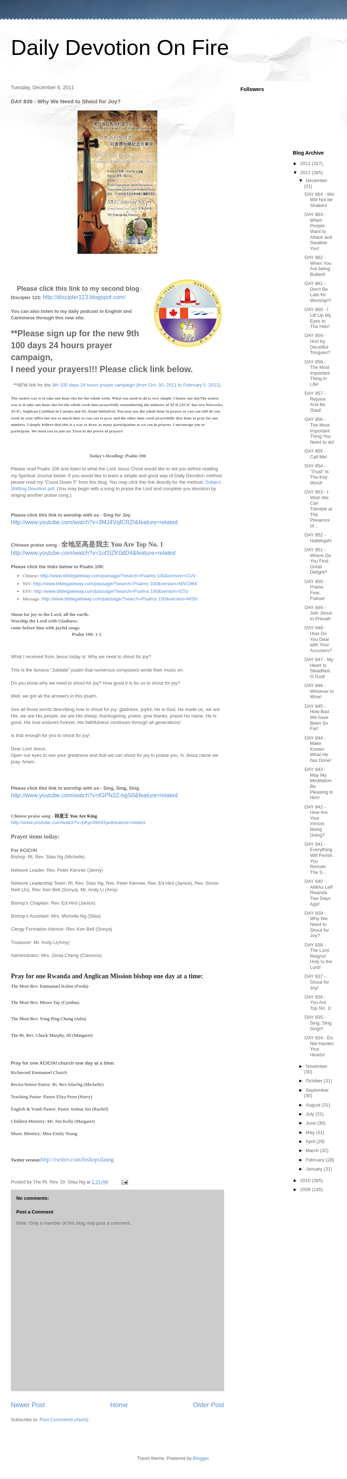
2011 (306, 172)
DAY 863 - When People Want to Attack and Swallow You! (318, 231)
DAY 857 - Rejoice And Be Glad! (315, 402)
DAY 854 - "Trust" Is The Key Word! (316, 474)
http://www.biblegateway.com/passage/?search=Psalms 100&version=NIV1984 (115, 583)
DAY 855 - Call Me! (315, 454)
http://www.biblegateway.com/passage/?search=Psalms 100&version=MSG (120, 598)
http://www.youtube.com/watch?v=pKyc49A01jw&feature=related (78, 822)
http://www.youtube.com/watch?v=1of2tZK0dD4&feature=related (93, 553)
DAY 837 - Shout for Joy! (316, 982)
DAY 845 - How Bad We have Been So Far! (316, 717)
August (314, 1105)
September (317, 1090)
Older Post (208, 1405)
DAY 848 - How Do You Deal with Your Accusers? (318, 639)
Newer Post (28, 1405)
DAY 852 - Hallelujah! (318, 537)
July (311, 1114)
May (311, 1132)
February (316, 1160)
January (315, 1169)
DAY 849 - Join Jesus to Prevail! (318, 613)
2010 (306, 1180)
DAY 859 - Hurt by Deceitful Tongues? (317, 344)
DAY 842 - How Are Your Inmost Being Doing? (315, 821)
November (316, 1066)
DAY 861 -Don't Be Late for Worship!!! (317, 292)
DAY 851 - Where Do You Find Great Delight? (317, 561)
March (313, 1150)
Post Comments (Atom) (64, 1419)
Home (119, 1405)
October (315, 1080)
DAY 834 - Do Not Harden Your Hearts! (319, 1046)
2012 (306, 163)
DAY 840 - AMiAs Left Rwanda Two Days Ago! (318, 892)
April (311, 1141)
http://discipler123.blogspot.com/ (84, 297)
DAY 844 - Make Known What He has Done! (317, 749)
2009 (306, 1189)
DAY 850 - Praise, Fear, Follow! (315, 590)
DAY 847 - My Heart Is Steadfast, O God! (318, 668)
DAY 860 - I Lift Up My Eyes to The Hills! (317, 318)
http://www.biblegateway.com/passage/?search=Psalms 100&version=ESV (111, 591)
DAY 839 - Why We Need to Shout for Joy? (316, 924)
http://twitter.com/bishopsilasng (77, 1159)
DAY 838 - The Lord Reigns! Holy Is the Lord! (318, 956)
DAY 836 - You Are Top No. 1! (317, 1002)
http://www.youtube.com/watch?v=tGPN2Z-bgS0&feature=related (94, 795)
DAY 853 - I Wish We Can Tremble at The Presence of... (318, 509)
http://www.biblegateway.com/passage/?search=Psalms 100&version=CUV (118, 575)
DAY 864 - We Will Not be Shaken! (319, 199)
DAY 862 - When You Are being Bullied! (317, 266)
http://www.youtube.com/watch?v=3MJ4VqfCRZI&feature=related (94, 522)
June (311, 1123)
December (316, 180)
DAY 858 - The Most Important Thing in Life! (317, 373)
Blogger (201, 1458)
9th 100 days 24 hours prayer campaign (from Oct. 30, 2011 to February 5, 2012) (136, 385)
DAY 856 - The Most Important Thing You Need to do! (319, 430)
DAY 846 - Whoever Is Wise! (319, 691)
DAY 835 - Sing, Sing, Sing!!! (318, 1022)
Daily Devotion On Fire (120, 47)
